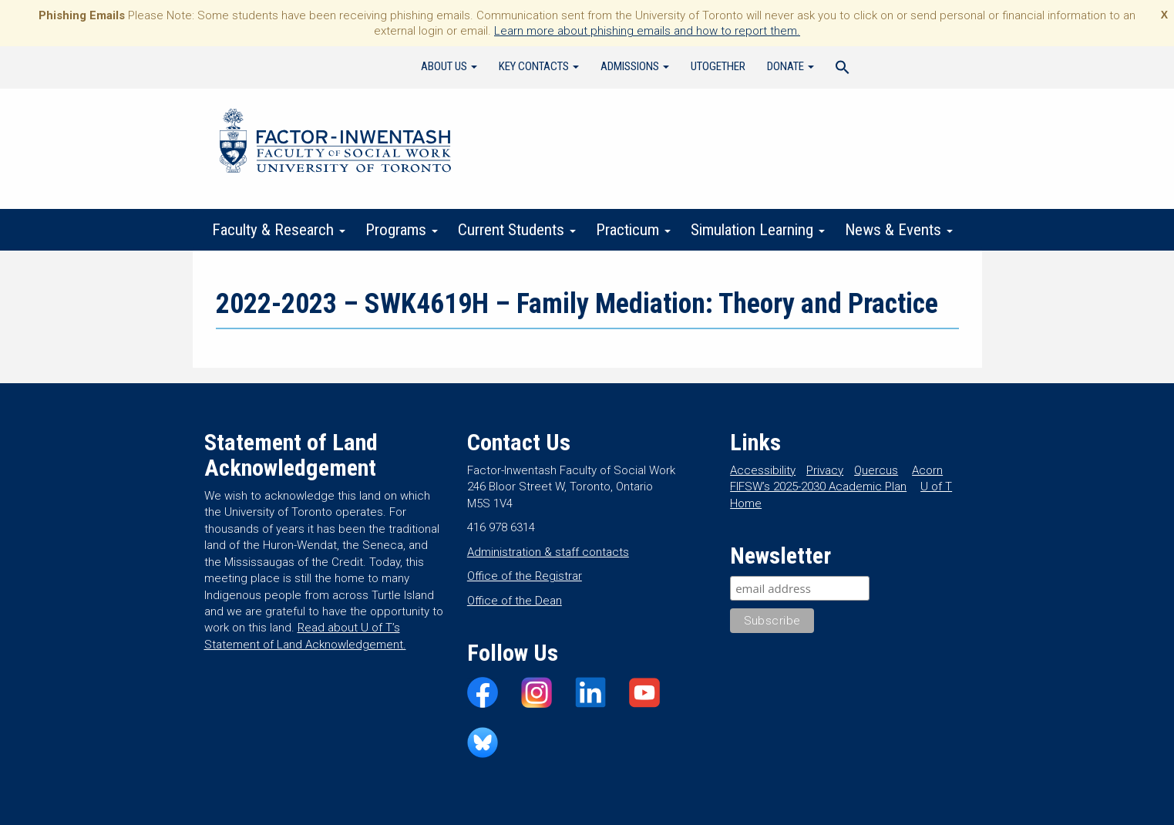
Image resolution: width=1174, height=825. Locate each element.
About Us (449, 66)
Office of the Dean (514, 601)
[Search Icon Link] (842, 69)
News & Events (899, 230)
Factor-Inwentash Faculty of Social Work (335, 143)
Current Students (517, 230)
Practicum (633, 230)
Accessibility (763, 470)
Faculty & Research (278, 230)
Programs (401, 230)
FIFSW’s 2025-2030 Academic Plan (818, 486)
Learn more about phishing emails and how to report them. (647, 31)
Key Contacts (539, 66)
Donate (790, 66)
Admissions (634, 66)
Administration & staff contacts (548, 552)
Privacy (824, 470)
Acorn (927, 470)
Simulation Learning (758, 230)
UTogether (718, 66)
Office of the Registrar (524, 576)
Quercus (876, 470)
